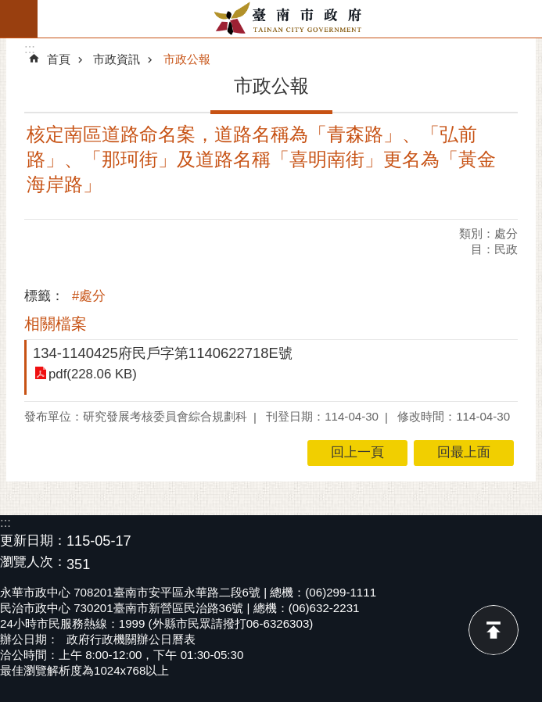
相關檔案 (55, 323)
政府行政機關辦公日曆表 (131, 639)
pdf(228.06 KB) (92, 374)
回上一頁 (357, 452)
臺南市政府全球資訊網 (290, 19)
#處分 (89, 295)
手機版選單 (19, 19)
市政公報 (186, 59)
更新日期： (33, 540)
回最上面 (493, 630)
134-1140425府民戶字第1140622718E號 (163, 353)
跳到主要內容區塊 (8, 8)
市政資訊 (116, 59)
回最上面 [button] (463, 452)
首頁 (58, 59)
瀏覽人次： (33, 562)
